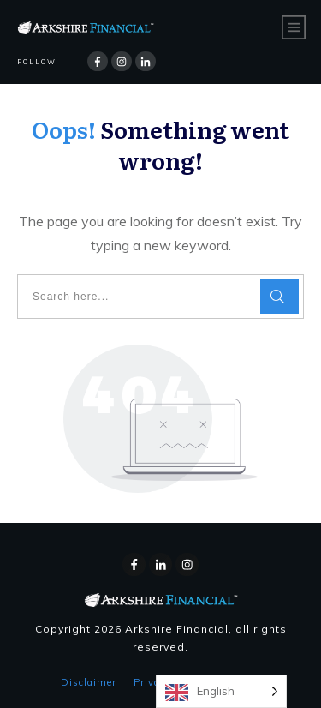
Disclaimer (88, 682)
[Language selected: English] (221, 691)
